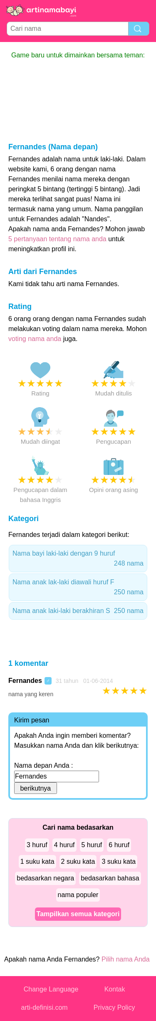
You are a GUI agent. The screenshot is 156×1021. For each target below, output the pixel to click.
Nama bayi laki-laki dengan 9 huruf (78, 559)
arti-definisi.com (44, 1007)
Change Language (51, 989)
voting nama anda (34, 338)
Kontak (114, 989)
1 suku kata (37, 861)
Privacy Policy (114, 1007)
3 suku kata (119, 861)
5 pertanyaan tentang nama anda (57, 238)
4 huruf (64, 844)
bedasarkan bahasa (110, 878)
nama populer (78, 894)
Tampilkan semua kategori (78, 913)
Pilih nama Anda (126, 959)
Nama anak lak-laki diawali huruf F (78, 587)
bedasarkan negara (45, 878)
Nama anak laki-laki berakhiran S (78, 611)
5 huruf (92, 844)
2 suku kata (78, 861)
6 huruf (119, 844)
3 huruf (37, 844)
